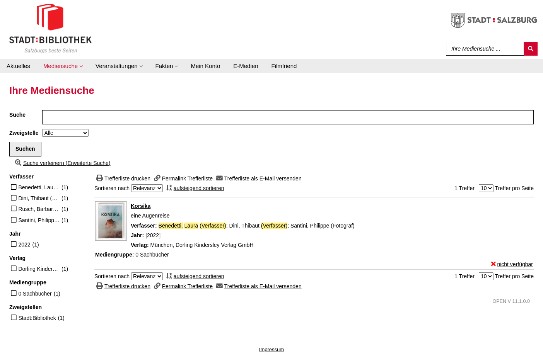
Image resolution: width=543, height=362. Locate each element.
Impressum (271, 349)
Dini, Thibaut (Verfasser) (39, 198)
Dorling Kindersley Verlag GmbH (39, 269)
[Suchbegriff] (483, 48)
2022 (24, 244)
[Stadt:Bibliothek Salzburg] (50, 28)
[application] (63, 66)
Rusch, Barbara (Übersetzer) (39, 209)
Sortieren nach (112, 188)
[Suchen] (531, 49)
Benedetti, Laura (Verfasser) (39, 187)
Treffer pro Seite (514, 188)
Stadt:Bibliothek (37, 318)
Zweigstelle (23, 133)
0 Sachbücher (34, 294)
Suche (17, 115)
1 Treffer (464, 188)
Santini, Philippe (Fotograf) (39, 220)
